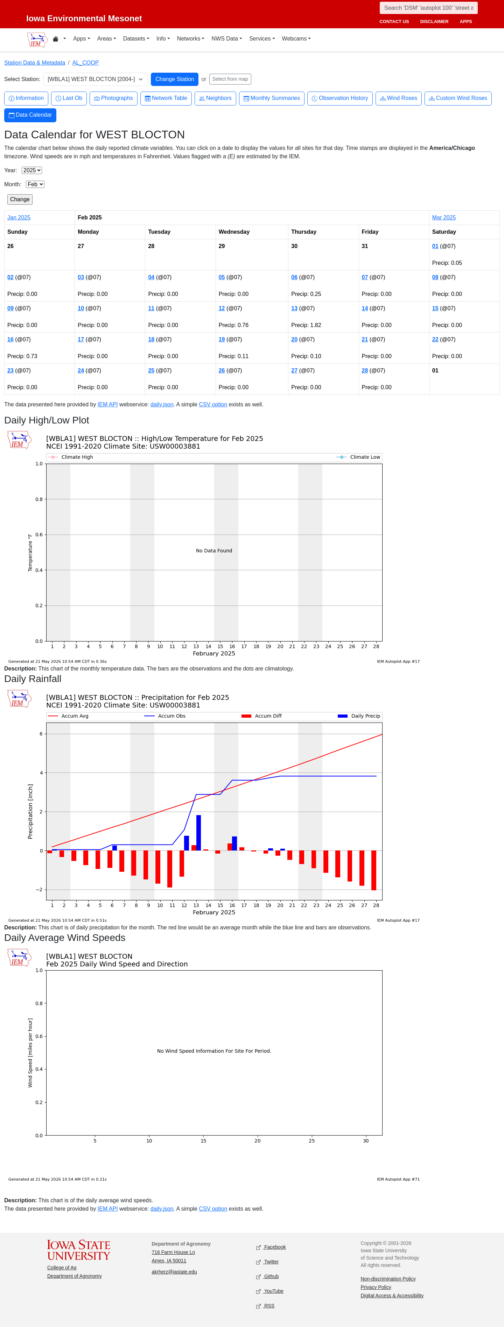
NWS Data (224, 39)
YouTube (270, 1291)
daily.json (162, 404)
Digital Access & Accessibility (392, 1295)
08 (435, 277)
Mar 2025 (444, 217)
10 (81, 308)
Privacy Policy (376, 1287)
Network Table (166, 98)
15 (435, 308)
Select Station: (22, 79)
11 (151, 308)
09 (10, 308)
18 (151, 339)
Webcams (294, 39)
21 (365, 339)
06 (294, 277)
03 (81, 277)
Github (267, 1276)
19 (222, 339)
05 (222, 277)
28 (365, 371)
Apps (79, 39)
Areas (104, 39)
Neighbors (215, 98)
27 (294, 371)
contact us (394, 21)
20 (294, 339)
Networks (189, 39)
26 (222, 371)
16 (10, 339)
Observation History (340, 98)
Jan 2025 (18, 217)
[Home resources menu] (59, 40)
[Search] (429, 8)
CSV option (213, 404)
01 (435, 246)
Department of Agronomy (74, 1276)
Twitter (267, 1262)
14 (365, 308)
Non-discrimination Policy (388, 1279)
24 (81, 371)
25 (151, 371)
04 (151, 277)
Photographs (113, 98)
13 (294, 308)
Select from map (230, 79)
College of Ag (61, 1267)
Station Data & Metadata (34, 63)
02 (10, 277)
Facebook (271, 1247)
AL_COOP (85, 63)
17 (81, 339)
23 (10, 371)
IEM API (108, 404)
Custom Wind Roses (458, 98)
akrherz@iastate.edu (174, 1272)
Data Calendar (30, 115)
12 (222, 308)
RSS (265, 1306)
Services (260, 39)
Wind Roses (398, 98)
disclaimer (434, 21)
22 (435, 339)
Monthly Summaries (272, 98)
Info (161, 39)
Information (26, 98)
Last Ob (69, 98)
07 (365, 277)
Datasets (134, 39)
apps (466, 21)
